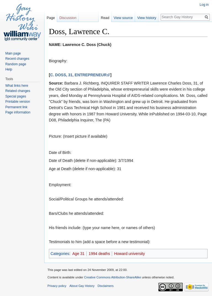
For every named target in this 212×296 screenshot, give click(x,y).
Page (51, 18)
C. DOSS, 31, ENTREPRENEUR (78, 75)
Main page (13, 53)
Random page (15, 64)
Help (8, 69)
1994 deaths (99, 253)
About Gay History (82, 285)
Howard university (129, 253)
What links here (16, 86)
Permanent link (16, 107)
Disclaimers (106, 285)
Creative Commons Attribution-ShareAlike (112, 277)
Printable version (17, 102)
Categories (60, 253)
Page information (17, 112)
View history (146, 18)
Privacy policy (56, 285)
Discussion (67, 18)
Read (105, 18)
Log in (204, 5)
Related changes (17, 91)
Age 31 (78, 253)
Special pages (15, 96)
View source (123, 18)
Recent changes (17, 59)
